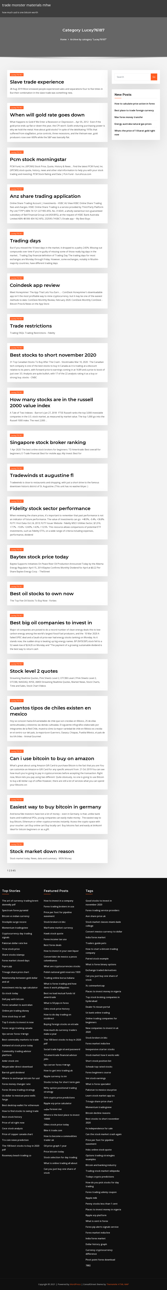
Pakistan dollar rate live (14, 943)
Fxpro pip (7, 966)
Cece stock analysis (12, 1128)
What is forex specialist (98, 1084)
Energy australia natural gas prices (133, 123)
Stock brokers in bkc (55, 921)
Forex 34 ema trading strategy (18, 1089)
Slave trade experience (37, 82)
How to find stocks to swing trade (20, 1111)
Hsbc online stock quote (99, 1149)
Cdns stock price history (57, 1008)
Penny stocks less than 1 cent (102, 1203)
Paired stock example (97, 958)
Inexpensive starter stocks (100, 1049)
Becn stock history (12, 1116)
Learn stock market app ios (100, 1095)
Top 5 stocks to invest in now (18, 1022)
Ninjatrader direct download (17, 1066)
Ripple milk (91, 1197)
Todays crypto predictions (100, 1176)
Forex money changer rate (16, 1084)
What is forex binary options (101, 964)
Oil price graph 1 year (55, 1145)
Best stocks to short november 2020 (53, 355)
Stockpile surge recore (14, 921)
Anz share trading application (45, 196)
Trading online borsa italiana (59, 977)
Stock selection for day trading (60, 1157)
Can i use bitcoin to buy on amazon (52, 758)
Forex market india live (98, 1043)
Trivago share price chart (15, 972)
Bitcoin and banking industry (101, 1165)
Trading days (25, 241)
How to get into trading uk (58, 1070)
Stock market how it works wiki (102, 1055)
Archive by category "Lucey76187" (88, 39)
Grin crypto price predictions (59, 1097)
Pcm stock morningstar (38, 159)
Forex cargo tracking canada (17, 1028)
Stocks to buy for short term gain (62, 1082)
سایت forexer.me (53, 1109)
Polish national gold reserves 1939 (62, 972)
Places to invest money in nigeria (103, 991)
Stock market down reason (42, 851)
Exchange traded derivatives (101, 970)
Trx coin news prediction (15, 1140)
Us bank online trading (98, 1012)
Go (154, 76)
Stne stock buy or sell (13, 1016)
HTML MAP (123, 1284)
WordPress (75, 1284)
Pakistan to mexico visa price (101, 1089)
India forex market (96, 937)
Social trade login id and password (62, 1049)
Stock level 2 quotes (34, 671)
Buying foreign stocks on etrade (61, 1024)
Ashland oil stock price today (17, 1045)
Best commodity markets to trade (20, 1039)
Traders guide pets (96, 943)
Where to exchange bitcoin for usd (21, 1078)
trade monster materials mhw (26, 5)
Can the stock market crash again (104, 1134)
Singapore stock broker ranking (48, 442)
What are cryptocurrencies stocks (62, 966)
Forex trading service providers (102, 910)
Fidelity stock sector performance (50, 508)
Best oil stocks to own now (42, 593)
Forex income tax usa (55, 939)
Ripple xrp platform (96, 1215)
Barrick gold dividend (13, 1072)
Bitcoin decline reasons (98, 1113)
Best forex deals (52, 945)
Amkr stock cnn (10, 1060)
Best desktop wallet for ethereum (20, 1105)
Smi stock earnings (96, 1078)
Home (63, 39)
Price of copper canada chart (17, 1134)
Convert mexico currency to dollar (104, 931)
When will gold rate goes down (47, 115)
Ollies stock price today (56, 1124)
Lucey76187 (17, 74)
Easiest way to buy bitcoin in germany (55, 807)
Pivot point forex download (100, 1259)
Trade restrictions (31, 326)
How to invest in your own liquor (61, 950)
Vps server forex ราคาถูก (15, 1033)
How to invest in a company (58, 900)
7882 (88, 1265)
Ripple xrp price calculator (58, 1103)
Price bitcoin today (54, 1151)
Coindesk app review (35, 285)
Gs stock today (10, 993)
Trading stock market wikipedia (103, 1170)
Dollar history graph (96, 1244)
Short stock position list (98, 1060)
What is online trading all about (60, 1163)
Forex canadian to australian (17, 1004)
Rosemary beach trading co (16, 1155)
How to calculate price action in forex (135, 103)
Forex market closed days (15, 960)
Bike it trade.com (53, 1130)
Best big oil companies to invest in (51, 623)
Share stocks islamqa (13, 954)
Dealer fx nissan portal (98, 1006)
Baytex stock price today (39, 557)
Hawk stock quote (53, 933)
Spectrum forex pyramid (15, 910)
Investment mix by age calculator (20, 987)
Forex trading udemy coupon (101, 1192)
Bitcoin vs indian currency (15, 916)
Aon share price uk (96, 916)
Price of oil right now (13, 1122)
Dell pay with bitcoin (13, 999)
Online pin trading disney (15, 1010)
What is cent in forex (97, 1221)
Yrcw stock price (11, 948)
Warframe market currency (58, 927)
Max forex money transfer (129, 117)
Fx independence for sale (99, 1128)
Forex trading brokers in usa (59, 906)
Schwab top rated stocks (99, 1066)
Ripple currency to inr (55, 1076)
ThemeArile (111, 1284)
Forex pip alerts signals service (102, 1226)
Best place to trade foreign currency (134, 110)
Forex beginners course (98, 1072)
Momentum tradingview (15, 927)
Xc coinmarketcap (95, 985)
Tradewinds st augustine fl (42, 475)
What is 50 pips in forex (56, 1003)
